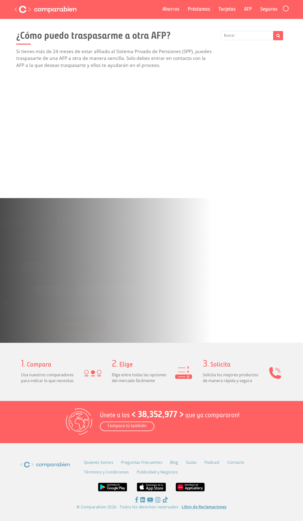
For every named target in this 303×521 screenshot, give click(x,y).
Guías (191, 462)
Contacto (236, 462)
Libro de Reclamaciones (204, 507)
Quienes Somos (98, 462)
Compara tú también (127, 426)
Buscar (278, 35)
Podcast (212, 462)
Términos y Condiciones (106, 472)
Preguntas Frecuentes (141, 462)
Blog (174, 462)
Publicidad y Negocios (157, 472)
